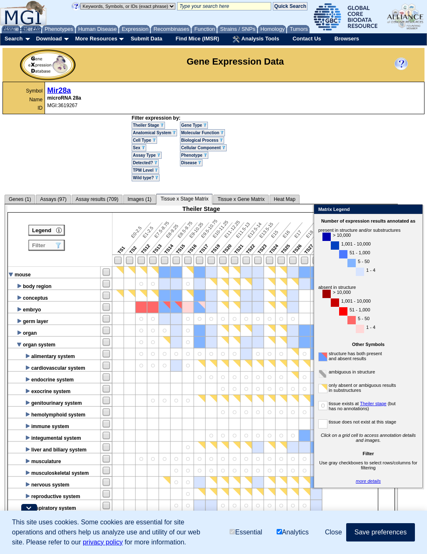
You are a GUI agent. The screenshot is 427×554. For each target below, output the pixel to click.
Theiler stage (360, 403)
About (9, 28)
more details (354, 481)
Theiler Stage (148, 125)
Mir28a (59, 90)
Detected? (145, 162)
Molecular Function (202, 132)
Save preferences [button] (381, 532)
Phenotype (194, 155)
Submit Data (146, 38)
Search (13, 38)
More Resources (96, 38)
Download (49, 38)
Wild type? (145, 177)
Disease (191, 162)
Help (23, 28)
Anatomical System (154, 132)
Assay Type (146, 155)
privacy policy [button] (103, 542)
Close (401, 210)
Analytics (293, 532)
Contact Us (306, 38)
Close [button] (333, 532)
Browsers (347, 38)
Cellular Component (203, 147)
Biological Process (202, 140)
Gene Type (194, 125)
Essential (246, 532)
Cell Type (144, 140)
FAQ (37, 28)
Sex (139, 147)
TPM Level (145, 170)
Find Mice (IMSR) (197, 38)
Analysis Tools (255, 39)
